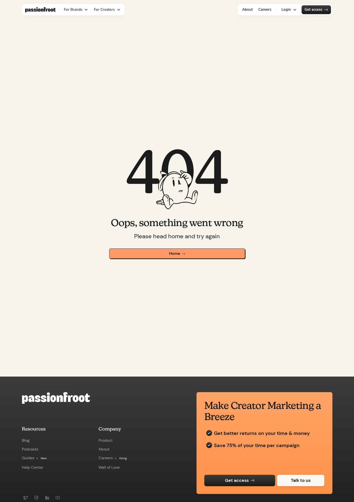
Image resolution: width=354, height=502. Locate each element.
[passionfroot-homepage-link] (95, 398)
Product (106, 440)
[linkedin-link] (47, 498)
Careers (264, 9)
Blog (26, 440)
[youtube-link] (58, 498)
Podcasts (30, 449)
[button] (76, 9)
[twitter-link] (26, 498)
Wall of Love (109, 467)
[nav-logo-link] (40, 10)
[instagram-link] (36, 498)
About (247, 9)
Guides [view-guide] (28, 458)
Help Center (32, 467)
